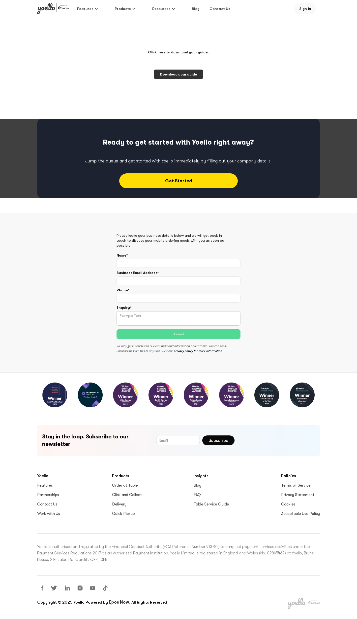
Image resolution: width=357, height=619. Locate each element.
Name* (122, 255)
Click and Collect (127, 495)
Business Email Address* (138, 273)
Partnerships (48, 495)
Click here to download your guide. (178, 52)
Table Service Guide (211, 504)
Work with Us (48, 513)
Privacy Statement (297, 495)
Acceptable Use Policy (300, 513)
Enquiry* (124, 308)
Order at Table (125, 485)
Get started (178, 180)
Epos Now (119, 602)
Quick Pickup (123, 513)
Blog (196, 8)
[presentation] (277, 439)
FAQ (197, 495)
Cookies (288, 504)
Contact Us (219, 8)
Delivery (119, 504)
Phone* (123, 290)
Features (45, 485)
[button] (87, 8)
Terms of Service (296, 485)
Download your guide (178, 74)
